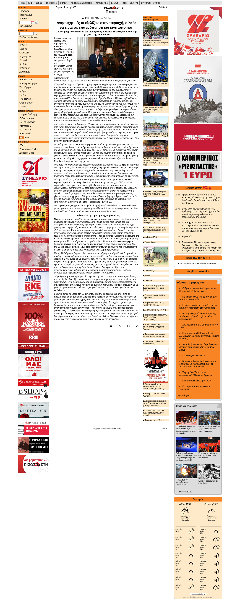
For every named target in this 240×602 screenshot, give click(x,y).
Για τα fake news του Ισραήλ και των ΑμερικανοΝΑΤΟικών (198, 298)
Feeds (25, 137)
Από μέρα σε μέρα (28, 83)
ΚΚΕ (23, 3)
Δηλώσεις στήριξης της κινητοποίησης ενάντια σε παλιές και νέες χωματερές (155, 369)
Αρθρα (22, 91)
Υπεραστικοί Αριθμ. (28, 149)
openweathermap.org (204, 597)
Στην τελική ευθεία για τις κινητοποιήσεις (153, 342)
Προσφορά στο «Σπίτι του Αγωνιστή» (154, 395)
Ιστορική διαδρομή (28, 114)
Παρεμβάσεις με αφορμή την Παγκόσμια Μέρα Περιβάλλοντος (155, 317)
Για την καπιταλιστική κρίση (155, 178)
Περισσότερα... (184, 395)
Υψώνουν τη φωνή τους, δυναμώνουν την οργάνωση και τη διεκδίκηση (155, 34)
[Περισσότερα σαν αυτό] (120, 326)
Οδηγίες (23, 145)
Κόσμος (23, 49)
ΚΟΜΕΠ (63, 3)
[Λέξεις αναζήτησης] (26, 33)
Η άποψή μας (25, 79)
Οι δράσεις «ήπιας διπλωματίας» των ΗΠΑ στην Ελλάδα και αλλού (198, 289)
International (25, 126)
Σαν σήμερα (25, 87)
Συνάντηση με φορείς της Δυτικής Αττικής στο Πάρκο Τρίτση (153, 288)
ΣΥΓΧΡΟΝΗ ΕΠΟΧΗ (150, 3)
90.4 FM (134, 3)
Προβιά (146, 276)
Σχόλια (22, 95)
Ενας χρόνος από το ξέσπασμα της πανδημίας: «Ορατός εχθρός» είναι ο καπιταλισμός (197, 316)
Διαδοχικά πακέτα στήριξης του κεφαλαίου (155, 68)
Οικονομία (24, 52)
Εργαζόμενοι (25, 56)
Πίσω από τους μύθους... (153, 420)
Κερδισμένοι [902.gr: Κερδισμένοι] (188, 236)
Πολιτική (23, 45)
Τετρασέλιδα (25, 99)
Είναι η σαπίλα (155, 256)
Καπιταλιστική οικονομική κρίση (197, 380)
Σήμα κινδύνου (149, 242)
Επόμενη (23, 18)
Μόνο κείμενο (25, 26)
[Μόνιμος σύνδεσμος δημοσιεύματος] (113, 326)
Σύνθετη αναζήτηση (28, 37)
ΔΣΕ (124, 3)
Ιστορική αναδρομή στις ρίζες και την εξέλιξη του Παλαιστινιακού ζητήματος (198, 306)
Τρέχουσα (24, 11)
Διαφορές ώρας (26, 153)
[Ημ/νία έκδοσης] (25, 22)
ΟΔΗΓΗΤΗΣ (51, 3)
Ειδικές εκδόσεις (27, 122)
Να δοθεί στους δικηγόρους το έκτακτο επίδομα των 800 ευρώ (154, 194)
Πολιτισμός (24, 68)
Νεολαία (23, 64)
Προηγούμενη (25, 15)
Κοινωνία (23, 60)
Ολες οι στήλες (26, 103)
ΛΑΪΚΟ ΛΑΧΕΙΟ (150, 237)
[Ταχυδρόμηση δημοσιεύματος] (128, 326)
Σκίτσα (22, 106)
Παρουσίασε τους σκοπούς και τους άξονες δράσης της (154, 335)
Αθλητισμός (24, 72)
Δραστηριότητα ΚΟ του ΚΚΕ (154, 310)
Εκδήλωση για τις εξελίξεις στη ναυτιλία (154, 296)
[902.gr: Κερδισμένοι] (177, 236)
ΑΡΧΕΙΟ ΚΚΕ (102, 3)
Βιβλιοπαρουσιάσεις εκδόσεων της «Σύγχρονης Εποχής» (153, 327)
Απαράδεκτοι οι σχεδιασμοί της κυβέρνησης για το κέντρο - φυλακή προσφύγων (155, 403)
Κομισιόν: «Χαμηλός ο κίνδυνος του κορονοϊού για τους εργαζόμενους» (155, 212)
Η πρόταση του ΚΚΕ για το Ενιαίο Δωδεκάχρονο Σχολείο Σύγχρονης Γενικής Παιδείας (199, 336)
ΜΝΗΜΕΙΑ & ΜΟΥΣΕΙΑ (81, 3)
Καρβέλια (147, 281)
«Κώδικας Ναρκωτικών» (193, 355)
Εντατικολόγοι (149, 271)
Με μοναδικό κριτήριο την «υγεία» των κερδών (154, 304)
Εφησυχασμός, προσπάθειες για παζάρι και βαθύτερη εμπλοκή (155, 101)
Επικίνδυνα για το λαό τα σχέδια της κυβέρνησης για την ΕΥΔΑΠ (155, 126)
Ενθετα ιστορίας (26, 118)
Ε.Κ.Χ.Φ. (115, 3)
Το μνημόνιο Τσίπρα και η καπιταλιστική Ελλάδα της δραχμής (195, 373)
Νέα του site (25, 129)
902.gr (39, 3)
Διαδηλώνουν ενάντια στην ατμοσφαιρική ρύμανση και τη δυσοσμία (154, 230)
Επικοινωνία (25, 133)
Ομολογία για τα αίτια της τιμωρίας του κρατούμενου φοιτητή (153, 413)
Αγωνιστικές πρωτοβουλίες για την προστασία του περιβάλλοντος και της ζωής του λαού (155, 153)
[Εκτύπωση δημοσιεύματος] (136, 326)
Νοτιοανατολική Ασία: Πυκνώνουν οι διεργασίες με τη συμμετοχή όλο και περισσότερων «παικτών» (197, 364)
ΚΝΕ (30, 3)
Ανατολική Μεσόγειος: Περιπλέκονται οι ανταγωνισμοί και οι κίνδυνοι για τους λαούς (199, 347)
